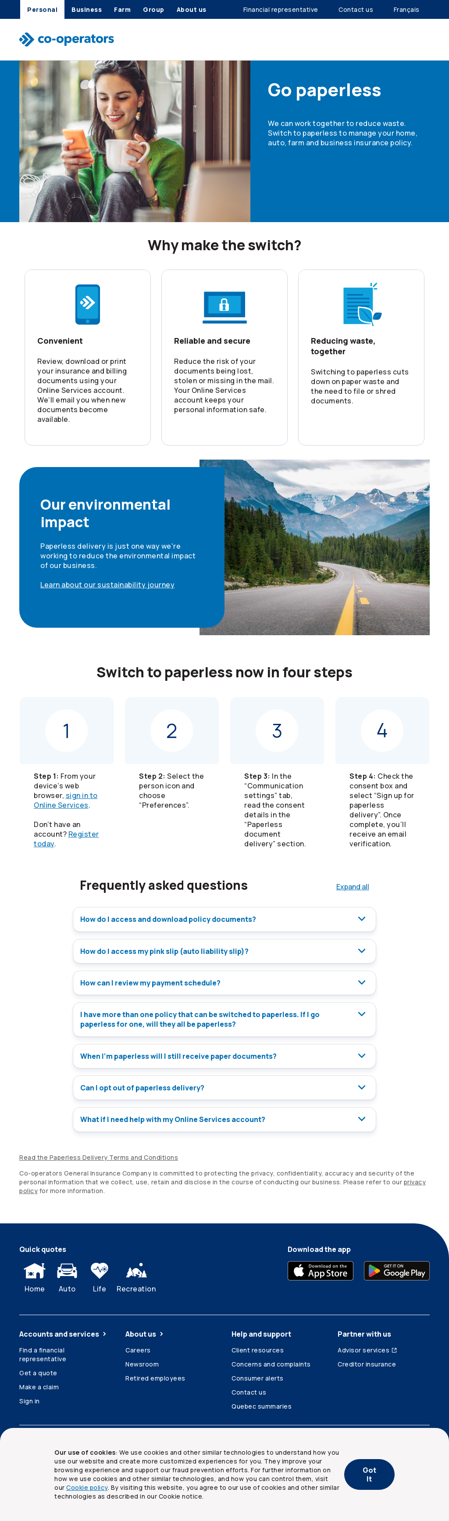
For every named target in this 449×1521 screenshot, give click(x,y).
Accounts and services (63, 1333)
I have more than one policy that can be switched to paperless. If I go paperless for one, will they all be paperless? (224, 1018)
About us (145, 1333)
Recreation (136, 1274)
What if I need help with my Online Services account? (224, 1118)
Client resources (258, 1349)
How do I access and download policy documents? (224, 919)
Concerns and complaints (271, 1363)
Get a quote (38, 1371)
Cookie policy (87, 1487)
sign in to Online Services (66, 800)
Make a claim (39, 1385)
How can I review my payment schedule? (224, 982)
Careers (138, 1349)
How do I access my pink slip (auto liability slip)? (224, 951)
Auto (67, 1274)
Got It (369, 1474)
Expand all (352, 887)
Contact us (249, 1391)
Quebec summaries (262, 1405)
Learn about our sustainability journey (107, 585)
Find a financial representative (42, 1353)
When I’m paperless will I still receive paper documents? (224, 1055)
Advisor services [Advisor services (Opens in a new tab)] (368, 1349)
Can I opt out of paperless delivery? (224, 1087)
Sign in (29, 1399)
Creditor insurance (367, 1363)
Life (99, 1274)
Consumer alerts (258, 1377)
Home (34, 1274)
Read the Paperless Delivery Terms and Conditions (98, 1156)
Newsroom (142, 1363)
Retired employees (155, 1377)
